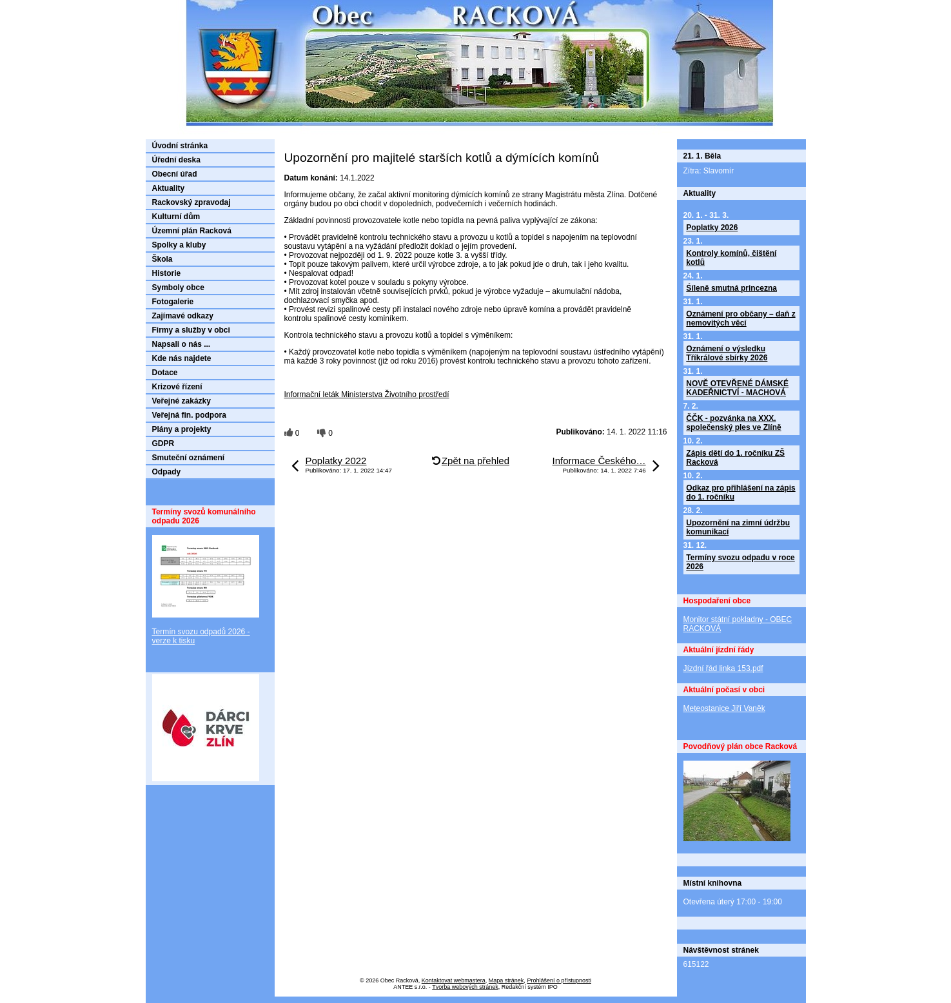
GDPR (163, 443)
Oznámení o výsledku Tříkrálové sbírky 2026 (726, 353)
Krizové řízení (177, 386)
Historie (166, 273)
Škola (162, 259)
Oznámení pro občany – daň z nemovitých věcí (740, 318)
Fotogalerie (173, 301)
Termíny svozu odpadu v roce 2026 (740, 562)
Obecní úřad (174, 174)
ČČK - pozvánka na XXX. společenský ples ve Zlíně (733, 423)
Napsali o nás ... (181, 344)
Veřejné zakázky (181, 400)
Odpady (166, 471)
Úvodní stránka (180, 145)
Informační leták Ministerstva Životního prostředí (366, 394)
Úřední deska (176, 159)
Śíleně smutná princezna (731, 288)
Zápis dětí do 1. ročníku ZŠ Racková (735, 458)
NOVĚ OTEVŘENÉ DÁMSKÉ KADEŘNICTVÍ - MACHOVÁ (737, 388)
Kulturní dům (176, 216)
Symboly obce (178, 287)
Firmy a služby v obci (191, 330)
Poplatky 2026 (712, 227)
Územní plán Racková (191, 230)
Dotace (165, 372)
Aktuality (168, 188)
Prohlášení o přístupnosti (559, 980)
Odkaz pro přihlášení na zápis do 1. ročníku (740, 492)
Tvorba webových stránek (465, 987)
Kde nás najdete (181, 358)
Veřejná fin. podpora (189, 415)
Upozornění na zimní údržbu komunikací (738, 527)
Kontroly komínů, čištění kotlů (731, 258)
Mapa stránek (506, 980)
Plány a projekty (181, 429)
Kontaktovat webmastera (453, 980)
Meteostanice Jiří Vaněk (724, 708)
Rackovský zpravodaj (191, 202)
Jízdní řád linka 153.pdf (723, 668)
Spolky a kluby (179, 244)
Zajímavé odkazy (182, 315)
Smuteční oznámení (188, 457)
